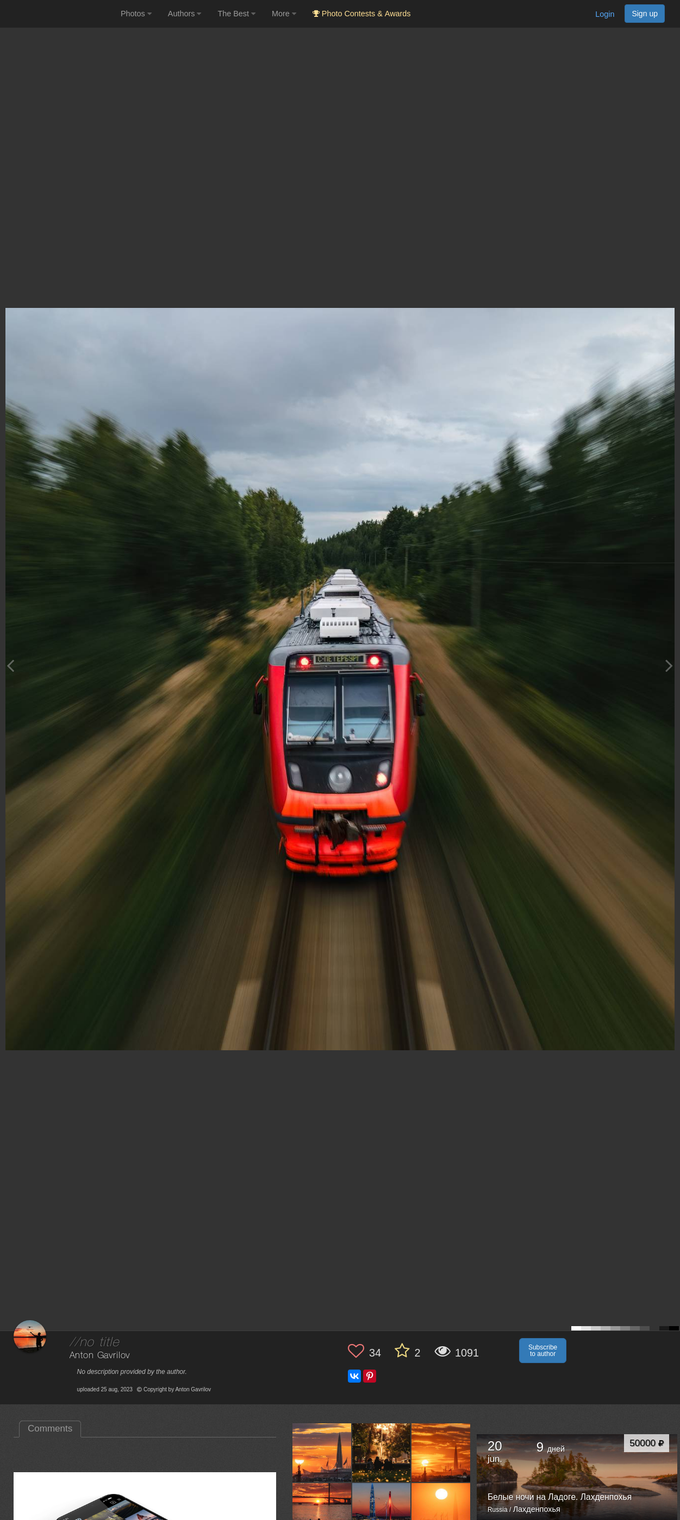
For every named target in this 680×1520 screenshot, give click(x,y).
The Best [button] (236, 13)
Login (604, 14)
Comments (50, 1428)
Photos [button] (136, 13)
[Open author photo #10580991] (441, 1452)
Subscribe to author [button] (542, 1351)
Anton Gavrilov (100, 1356)
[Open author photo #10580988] (381, 1512)
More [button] (284, 13)
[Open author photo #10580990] (322, 1512)
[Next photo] (669, 665)
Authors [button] (185, 13)
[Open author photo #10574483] (441, 1512)
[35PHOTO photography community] (59, 13)
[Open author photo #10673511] (381, 1452)
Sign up (645, 13)
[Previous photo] (10, 665)
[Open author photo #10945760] (322, 1452)
